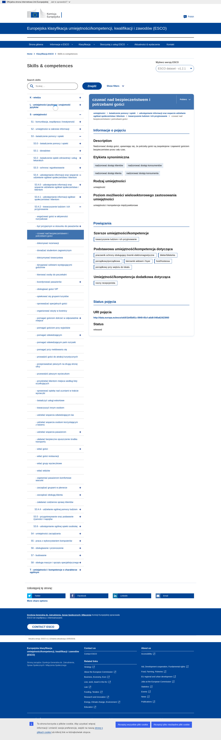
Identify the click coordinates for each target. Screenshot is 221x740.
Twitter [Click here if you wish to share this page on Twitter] (37, 596)
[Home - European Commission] (47, 13)
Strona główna (36, 44)
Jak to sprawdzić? (60, 2)
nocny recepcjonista (105, 283)
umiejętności (99, 113)
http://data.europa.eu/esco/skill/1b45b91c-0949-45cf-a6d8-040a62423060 (131, 317)
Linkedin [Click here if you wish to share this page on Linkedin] (124, 596)
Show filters (113, 86)
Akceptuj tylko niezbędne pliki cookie (172, 724)
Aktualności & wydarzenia (147, 44)
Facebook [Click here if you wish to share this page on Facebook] (82, 596)
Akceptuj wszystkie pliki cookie (133, 724)
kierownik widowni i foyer (138, 261)
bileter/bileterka (167, 255)
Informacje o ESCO (59, 44)
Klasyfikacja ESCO (45, 54)
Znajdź (92, 86)
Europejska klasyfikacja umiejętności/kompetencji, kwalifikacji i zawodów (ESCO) (53, 651)
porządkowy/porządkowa (108, 261)
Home (30, 54)
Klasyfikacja (84, 44)
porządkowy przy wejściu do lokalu (113, 267)
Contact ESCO (90, 654)
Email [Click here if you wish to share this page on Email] (165, 596)
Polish (188, 16)
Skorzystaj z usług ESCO (112, 44)
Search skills (34, 80)
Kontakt (170, 44)
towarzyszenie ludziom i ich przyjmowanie (147, 116)
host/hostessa (163, 261)
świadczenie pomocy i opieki (122, 113)
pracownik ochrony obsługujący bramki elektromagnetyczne (125, 255)
